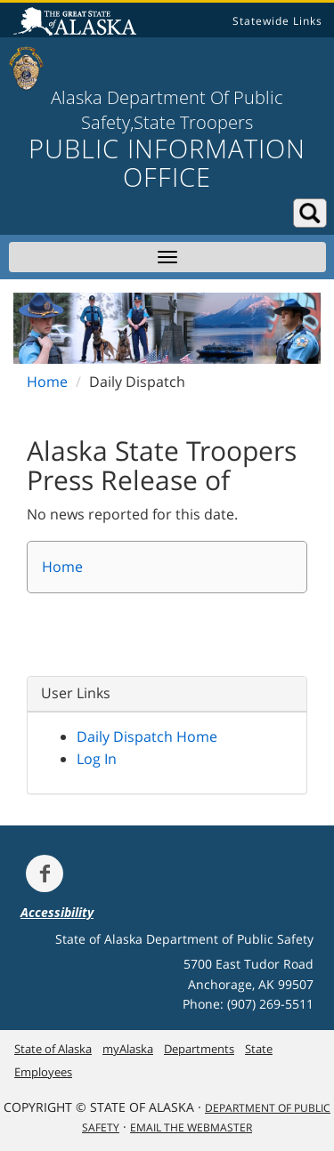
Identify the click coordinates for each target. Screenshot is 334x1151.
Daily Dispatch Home (147, 736)
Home (47, 381)
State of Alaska (77, 23)
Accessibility (57, 912)
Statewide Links (277, 20)
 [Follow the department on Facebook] (44, 873)
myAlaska (127, 1049)
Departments (199, 1049)
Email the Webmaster (191, 1127)
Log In (97, 759)
